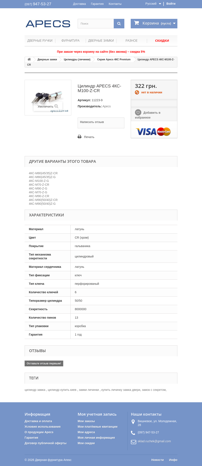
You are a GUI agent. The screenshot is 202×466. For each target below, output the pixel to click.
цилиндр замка (35, 389)
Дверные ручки (39, 40)
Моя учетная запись (97, 414)
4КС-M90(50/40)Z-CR (43, 200)
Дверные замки (101, 40)
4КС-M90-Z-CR (39, 196)
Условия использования (42, 426)
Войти (170, 3)
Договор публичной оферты (46, 443)
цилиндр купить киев (62, 389)
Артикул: (84, 100)
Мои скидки (86, 443)
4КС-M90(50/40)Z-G (42, 203)
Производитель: (90, 106)
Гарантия (97, 4)
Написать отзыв (92, 122)
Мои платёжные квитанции (98, 426)
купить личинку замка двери (120, 389)
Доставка (79, 4)
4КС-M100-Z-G (39, 181)
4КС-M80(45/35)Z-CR (43, 173)
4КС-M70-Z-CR (39, 184)
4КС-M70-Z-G (38, 192)
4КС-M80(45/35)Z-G (42, 177)
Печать (89, 137)
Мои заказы (86, 421)
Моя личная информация (96, 437)
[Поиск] (119, 23)
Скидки (162, 40)
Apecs (106, 106)
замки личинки (89, 389)
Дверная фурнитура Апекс (53, 460)
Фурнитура (70, 40)
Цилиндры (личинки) (77, 59)
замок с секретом (154, 389)
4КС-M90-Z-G (38, 188)
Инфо (173, 460)
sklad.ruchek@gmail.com (154, 441)
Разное (132, 40)
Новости (157, 460)
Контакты (115, 4)
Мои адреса (86, 432)
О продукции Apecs (39, 432)
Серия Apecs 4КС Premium (113, 59)
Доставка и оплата (38, 421)
